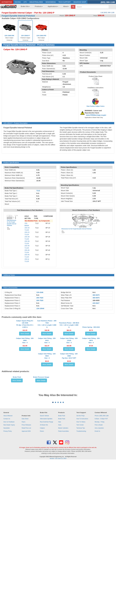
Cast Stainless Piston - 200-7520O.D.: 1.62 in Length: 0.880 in (47, 344)
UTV (25, 2)
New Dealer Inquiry (9, 526)
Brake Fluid (17, 452)
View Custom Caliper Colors (95, 106)
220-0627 (96, 303)
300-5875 (96, 295)
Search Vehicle (44, 517)
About (66, 6)
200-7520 (39, 298)
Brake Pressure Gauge (41, 452)
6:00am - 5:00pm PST (101, 520)
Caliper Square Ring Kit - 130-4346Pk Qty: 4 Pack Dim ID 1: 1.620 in (25, 344)
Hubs (59, 526)
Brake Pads (61, 520)
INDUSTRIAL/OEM (36, 2)
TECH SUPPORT (64, 2)
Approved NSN (26, 532)
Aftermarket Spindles (46, 520)
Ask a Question (99, 529)
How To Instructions (82, 520)
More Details (25, 354)
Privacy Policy (7, 532)
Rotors (42, 532)
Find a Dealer (99, 526)
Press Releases (26, 526)
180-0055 (96, 300)
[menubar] (43, 7)
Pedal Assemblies (63, 532)
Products (39, 6)
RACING (18, 2)
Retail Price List (26, 529)
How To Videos (80, 523)
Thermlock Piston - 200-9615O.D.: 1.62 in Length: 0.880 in (69, 345)
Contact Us (6, 520)
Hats (59, 523)
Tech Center (80, 526)
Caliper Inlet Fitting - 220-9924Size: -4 (47, 414)
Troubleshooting (81, 532)
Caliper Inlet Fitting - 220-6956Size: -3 (25, 378)
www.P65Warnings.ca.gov (96, 115)
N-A (37, 295)
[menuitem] (24, 7)
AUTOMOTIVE (7, 2)
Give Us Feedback (9, 523)
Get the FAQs (80, 517)
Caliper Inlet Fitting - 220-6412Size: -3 (47, 378)
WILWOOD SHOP (79, 2)
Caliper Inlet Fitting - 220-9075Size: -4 (91, 378)
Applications (53, 6)
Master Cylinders (63, 529)
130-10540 (40, 308)
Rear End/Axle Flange (46, 523)
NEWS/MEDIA (51, 2)
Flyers (23, 523)
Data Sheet (25, 520)
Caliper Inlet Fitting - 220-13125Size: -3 (69, 378)
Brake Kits (25, 6)
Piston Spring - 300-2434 (91, 347)
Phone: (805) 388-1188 (101, 517)
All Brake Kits (44, 526)
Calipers (42, 529)
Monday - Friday (99, 523)
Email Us (97, 532)
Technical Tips (80, 529)
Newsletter (6, 529)
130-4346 (39, 292)
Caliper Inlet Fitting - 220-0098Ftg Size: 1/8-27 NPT (69, 414)
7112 (38, 191)
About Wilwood (7, 517)
